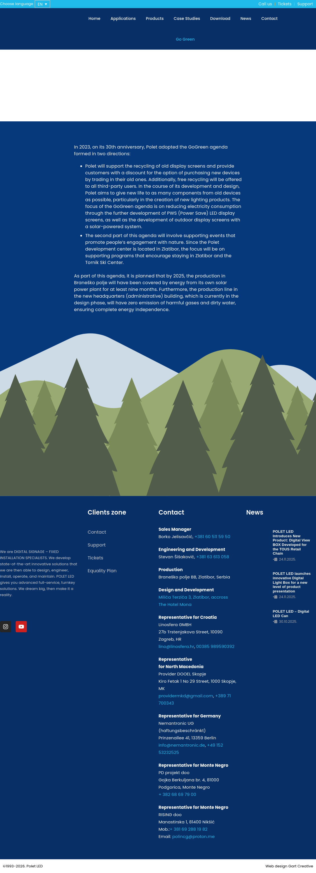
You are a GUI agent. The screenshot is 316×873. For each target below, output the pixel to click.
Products (155, 18)
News (245, 18)
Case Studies (187, 18)
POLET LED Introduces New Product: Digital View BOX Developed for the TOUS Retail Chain (291, 542)
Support (305, 4)
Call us (265, 4)
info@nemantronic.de (181, 745)
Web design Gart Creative (289, 866)
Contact (269, 18)
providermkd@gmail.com (185, 696)
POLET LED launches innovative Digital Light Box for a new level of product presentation (292, 582)
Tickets (285, 4)
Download (220, 18)
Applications (123, 18)
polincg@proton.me (193, 836)
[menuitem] (42, 4)
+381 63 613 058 (212, 557)
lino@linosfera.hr (176, 646)
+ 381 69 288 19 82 (188, 829)
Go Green (185, 39)
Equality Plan (102, 571)
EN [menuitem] (40, 4)
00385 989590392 (215, 646)
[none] (42, 4)
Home (94, 18)
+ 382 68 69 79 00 (177, 794)
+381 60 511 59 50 (212, 536)
